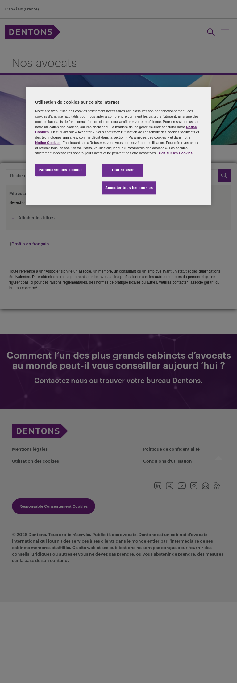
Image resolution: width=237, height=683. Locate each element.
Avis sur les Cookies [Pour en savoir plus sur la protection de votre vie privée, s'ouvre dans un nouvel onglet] (175, 153)
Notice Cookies (47, 142)
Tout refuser (122, 170)
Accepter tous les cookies (129, 187)
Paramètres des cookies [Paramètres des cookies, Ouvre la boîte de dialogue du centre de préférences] (61, 170)
